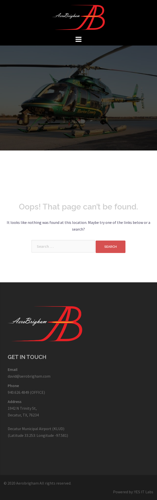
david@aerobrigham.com (29, 376)
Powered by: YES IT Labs (133, 491)
